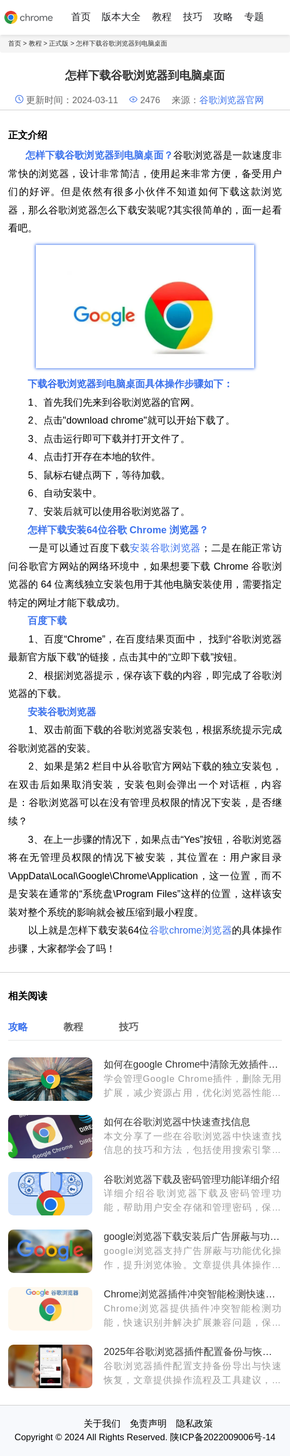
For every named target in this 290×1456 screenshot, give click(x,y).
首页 (81, 16)
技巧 (193, 16)
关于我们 (102, 1423)
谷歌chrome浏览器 (190, 930)
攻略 (223, 16)
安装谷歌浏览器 (165, 548)
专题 (254, 16)
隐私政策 (194, 1423)
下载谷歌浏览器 (62, 384)
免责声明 (148, 1423)
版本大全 (121, 16)
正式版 (58, 43)
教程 (162, 16)
